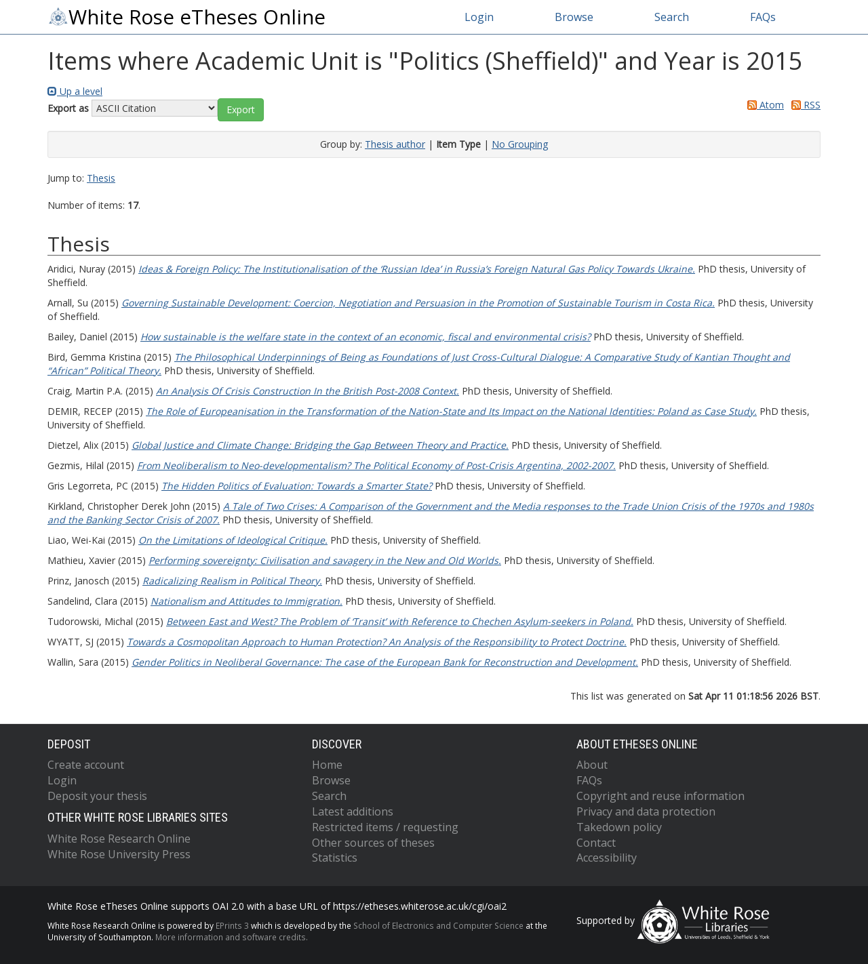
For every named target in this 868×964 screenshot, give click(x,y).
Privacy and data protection (645, 811)
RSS (804, 104)
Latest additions (352, 811)
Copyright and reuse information (660, 795)
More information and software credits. (231, 936)
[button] (241, 109)
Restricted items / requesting (385, 827)
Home (327, 764)
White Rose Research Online (119, 838)
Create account (85, 764)
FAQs (763, 16)
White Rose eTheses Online (186, 17)
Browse (574, 16)
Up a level (74, 91)
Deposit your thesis (97, 795)
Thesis (101, 178)
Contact (596, 842)
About (592, 764)
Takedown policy (619, 827)
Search (671, 16)
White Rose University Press (119, 854)
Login (479, 16)
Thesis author (395, 144)
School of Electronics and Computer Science (438, 925)
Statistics (334, 857)
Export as (68, 108)
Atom (763, 104)
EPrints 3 (232, 925)
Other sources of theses (373, 842)
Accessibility (606, 857)
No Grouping (520, 144)
